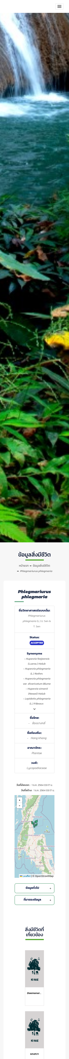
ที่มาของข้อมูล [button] (38, 900)
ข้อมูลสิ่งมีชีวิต (41, 565)
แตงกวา (34, 1054)
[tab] (35, 888)
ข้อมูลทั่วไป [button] (39, 888)
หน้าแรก (24, 565)
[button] (35, 823)
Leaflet (25, 876)
